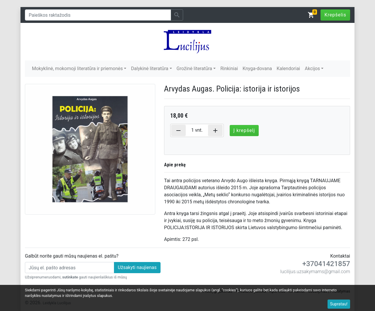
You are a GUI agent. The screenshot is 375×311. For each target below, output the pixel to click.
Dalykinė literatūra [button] (149, 68)
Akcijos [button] (312, 68)
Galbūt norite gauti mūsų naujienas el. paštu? (71, 256)
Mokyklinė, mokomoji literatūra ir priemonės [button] (77, 68)
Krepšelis (335, 15)
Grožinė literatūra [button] (194, 68)
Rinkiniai (229, 68)
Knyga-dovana (257, 68)
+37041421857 (326, 264)
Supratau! (339, 304)
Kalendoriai (288, 68)
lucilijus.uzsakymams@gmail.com (315, 271)
